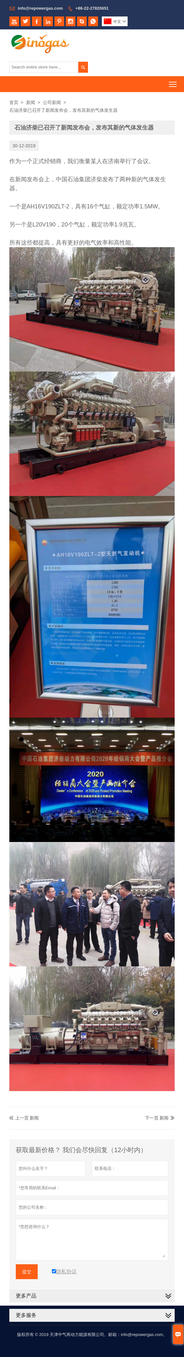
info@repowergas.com (40, 8)
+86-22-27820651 (92, 8)
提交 (26, 1271)
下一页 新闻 (157, 1117)
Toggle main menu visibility (173, 82)
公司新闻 (52, 102)
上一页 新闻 (24, 1117)
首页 (13, 102)
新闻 (30, 102)
